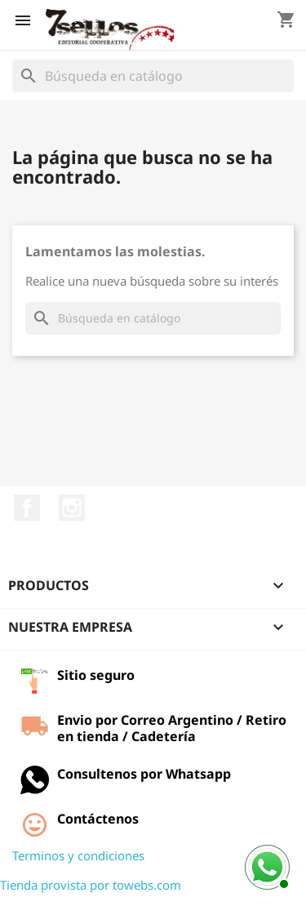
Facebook (27, 508)
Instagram (72, 508)
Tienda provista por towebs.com (90, 885)
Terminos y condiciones (78, 855)
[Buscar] (153, 76)
